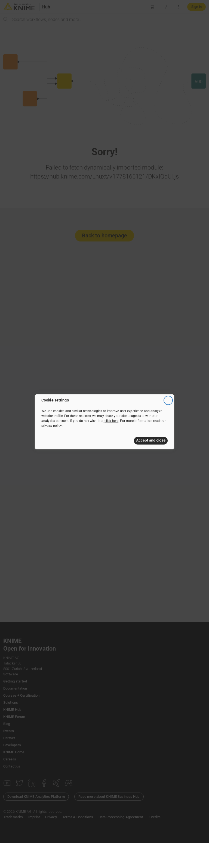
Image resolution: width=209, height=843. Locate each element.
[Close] (168, 400)
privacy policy (51, 425)
